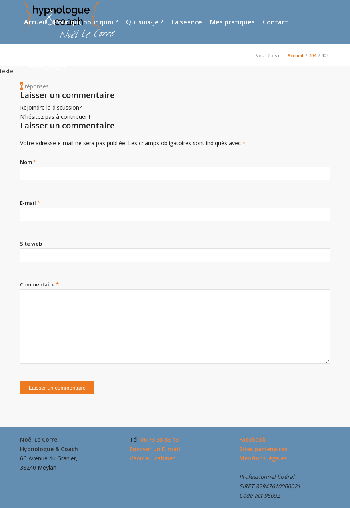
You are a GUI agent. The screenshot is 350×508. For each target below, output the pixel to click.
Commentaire (39, 284)
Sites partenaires (263, 449)
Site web (31, 243)
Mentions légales (263, 458)
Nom (28, 162)
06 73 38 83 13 (159, 439)
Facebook (252, 439)
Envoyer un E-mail (155, 449)
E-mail (30, 202)
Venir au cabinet (153, 458)
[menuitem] (35, 22)
